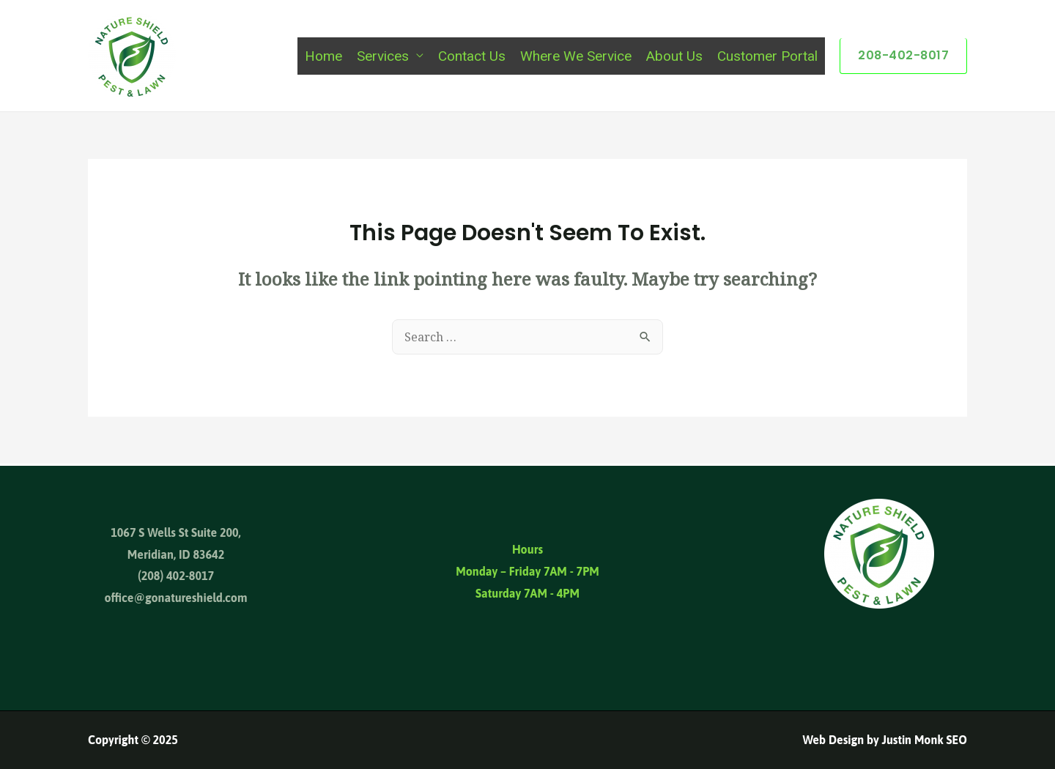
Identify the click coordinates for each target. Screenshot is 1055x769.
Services (383, 56)
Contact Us (472, 56)
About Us (674, 56)
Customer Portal (767, 56)
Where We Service (576, 56)
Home (323, 56)
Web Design (833, 739)
